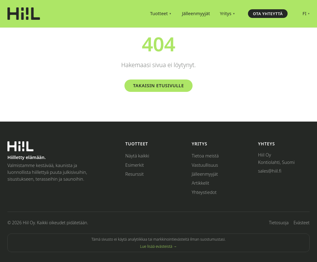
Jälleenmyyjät (196, 13)
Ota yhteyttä (268, 13)
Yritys (227, 13)
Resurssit (134, 174)
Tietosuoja (279, 222)
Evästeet (301, 222)
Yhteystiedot (204, 192)
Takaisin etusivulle (158, 85)
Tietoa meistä (205, 156)
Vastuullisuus (205, 165)
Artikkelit (200, 183)
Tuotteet (161, 13)
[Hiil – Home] (23, 13)
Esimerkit (134, 165)
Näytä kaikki (137, 156)
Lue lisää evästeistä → (158, 246)
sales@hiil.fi (269, 171)
